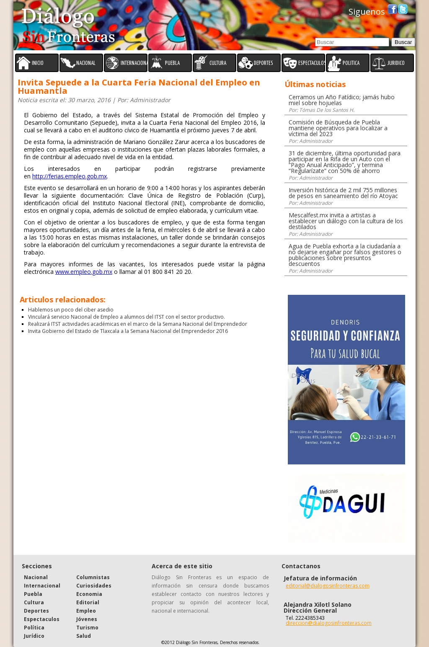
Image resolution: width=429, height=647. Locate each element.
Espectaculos (41, 619)
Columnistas (93, 577)
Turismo (87, 627)
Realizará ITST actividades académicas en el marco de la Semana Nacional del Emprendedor (137, 323)
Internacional (42, 585)
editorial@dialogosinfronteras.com (328, 585)
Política (34, 627)
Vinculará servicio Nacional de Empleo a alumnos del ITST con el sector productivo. (126, 316)
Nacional (36, 577)
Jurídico (34, 635)
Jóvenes (86, 619)
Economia (89, 594)
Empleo (86, 610)
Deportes (36, 610)
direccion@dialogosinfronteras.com (329, 622)
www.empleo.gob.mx (83, 272)
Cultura (34, 602)
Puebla (33, 594)
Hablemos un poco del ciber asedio (71, 309)
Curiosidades (93, 585)
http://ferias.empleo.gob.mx (69, 176)
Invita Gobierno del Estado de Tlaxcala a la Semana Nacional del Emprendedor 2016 (128, 331)
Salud (83, 635)
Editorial (87, 602)
